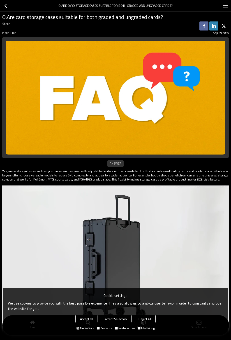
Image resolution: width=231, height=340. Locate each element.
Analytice (105, 328)
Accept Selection (115, 319)
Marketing (146, 328)
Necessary (85, 328)
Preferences (125, 328)
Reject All (145, 319)
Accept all (86, 319)
